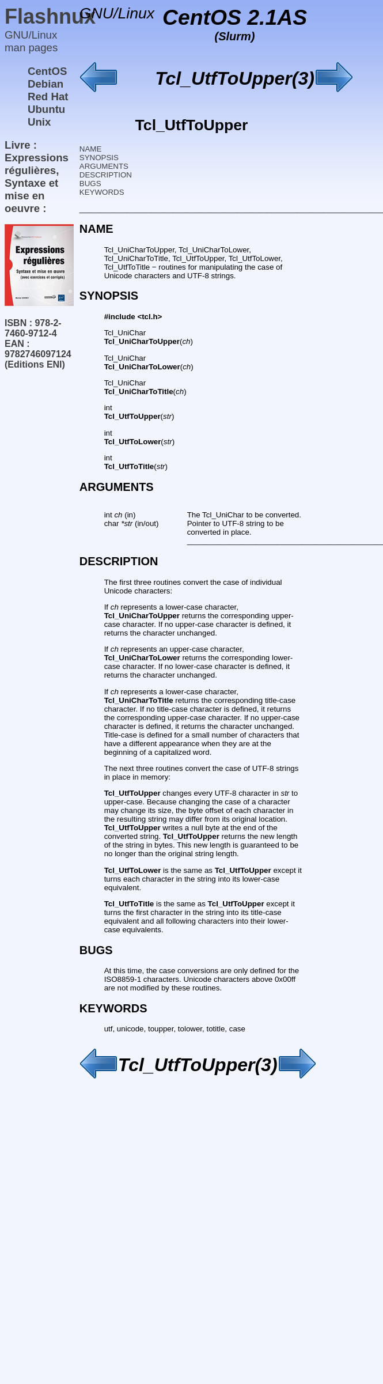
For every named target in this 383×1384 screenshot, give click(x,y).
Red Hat (48, 96)
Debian (45, 84)
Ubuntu (46, 109)
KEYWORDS (101, 192)
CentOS (47, 71)
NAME (90, 149)
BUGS (90, 183)
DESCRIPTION (105, 175)
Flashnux (50, 16)
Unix (39, 122)
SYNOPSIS (99, 157)
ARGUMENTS (103, 166)
